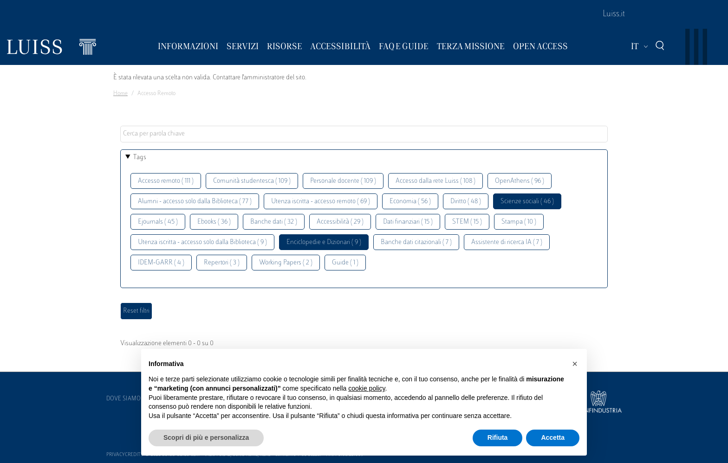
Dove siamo (123, 399)
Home (120, 93)
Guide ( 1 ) (345, 262)
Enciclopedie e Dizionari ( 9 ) (323, 242)
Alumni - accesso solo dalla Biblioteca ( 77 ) (195, 201)
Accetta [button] (553, 437)
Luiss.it (614, 14)
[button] (574, 363)
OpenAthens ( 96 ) (519, 181)
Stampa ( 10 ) (518, 222)
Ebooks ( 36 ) (214, 222)
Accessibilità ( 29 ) (340, 222)
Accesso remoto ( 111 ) (166, 181)
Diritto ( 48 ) (465, 201)
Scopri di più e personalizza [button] (206, 437)
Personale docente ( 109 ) (343, 181)
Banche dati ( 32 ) (273, 222)
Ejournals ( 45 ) (158, 222)
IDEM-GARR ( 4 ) (161, 262)
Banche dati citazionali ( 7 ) (416, 242)
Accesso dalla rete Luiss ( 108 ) (435, 181)
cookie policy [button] (366, 388)
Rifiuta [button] (498, 437)
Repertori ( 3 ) (222, 262)
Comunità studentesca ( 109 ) (252, 181)
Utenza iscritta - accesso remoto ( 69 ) (320, 201)
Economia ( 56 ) (410, 201)
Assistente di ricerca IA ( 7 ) (506, 242)
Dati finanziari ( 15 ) (408, 222)
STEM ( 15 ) (467, 222)
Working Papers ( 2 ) (285, 262)
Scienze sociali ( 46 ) (527, 201)
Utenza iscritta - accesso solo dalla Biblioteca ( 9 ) (202, 242)
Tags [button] (139, 157)
